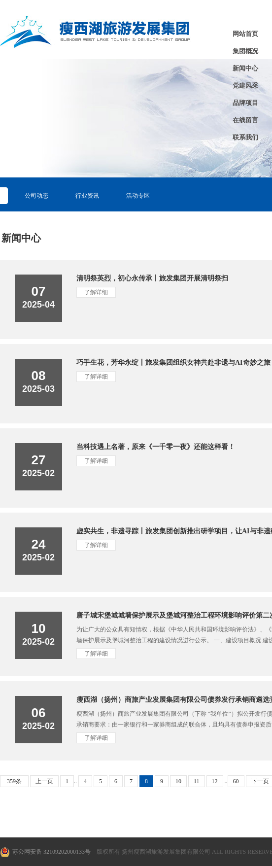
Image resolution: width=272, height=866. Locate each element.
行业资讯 (87, 195)
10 (178, 781)
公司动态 (36, 195)
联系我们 (245, 137)
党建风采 (245, 85)
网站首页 (245, 33)
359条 (14, 781)
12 (215, 781)
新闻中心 (245, 68)
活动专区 (138, 195)
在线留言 (245, 120)
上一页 (44, 781)
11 (197, 781)
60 (236, 781)
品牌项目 (245, 102)
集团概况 (245, 51)
